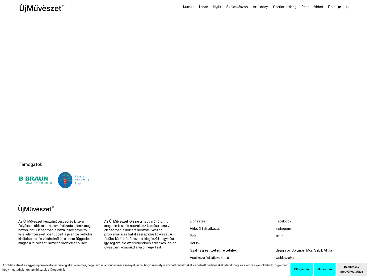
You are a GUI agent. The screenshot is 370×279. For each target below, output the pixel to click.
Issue (279, 236)
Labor (203, 7)
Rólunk (195, 243)
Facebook (283, 221)
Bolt (331, 7)
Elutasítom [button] (324, 269)
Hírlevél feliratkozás (205, 229)
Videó (318, 7)
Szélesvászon (237, 7)
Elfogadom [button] (301, 269)
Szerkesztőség (284, 7)
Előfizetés (197, 221)
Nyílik (217, 7)
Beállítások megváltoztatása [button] (351, 269)
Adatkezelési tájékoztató (209, 258)
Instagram (283, 229)
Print (305, 7)
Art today (260, 7)
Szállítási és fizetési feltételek (213, 250)
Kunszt (188, 7)
